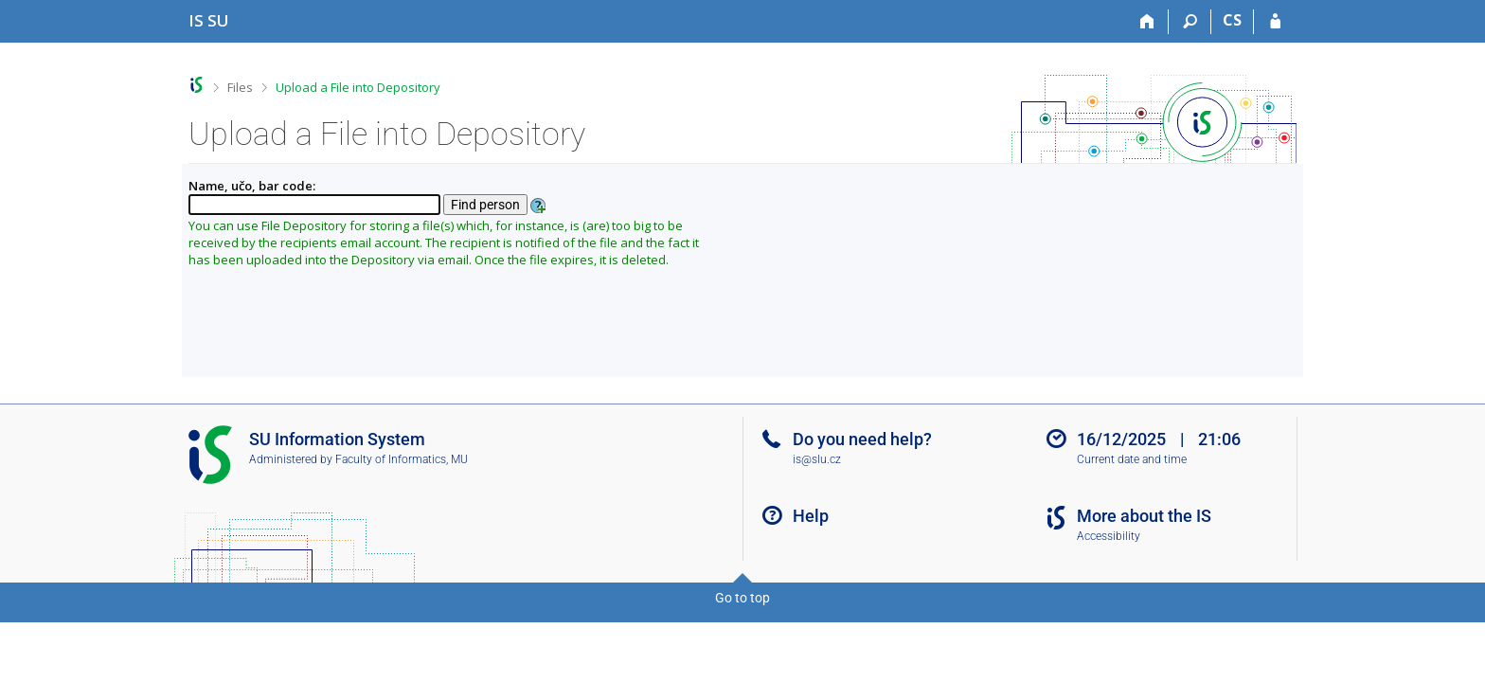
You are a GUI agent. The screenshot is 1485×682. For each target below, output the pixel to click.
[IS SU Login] (1275, 21)
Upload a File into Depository (358, 87)
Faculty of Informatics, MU (401, 459)
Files (240, 87)
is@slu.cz (817, 459)
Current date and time (1132, 459)
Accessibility (1108, 536)
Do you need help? (862, 439)
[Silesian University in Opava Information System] (208, 20)
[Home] (1147, 21)
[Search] (1190, 21)
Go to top (742, 597)
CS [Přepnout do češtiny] (1232, 19)
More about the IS (1144, 516)
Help (811, 516)
